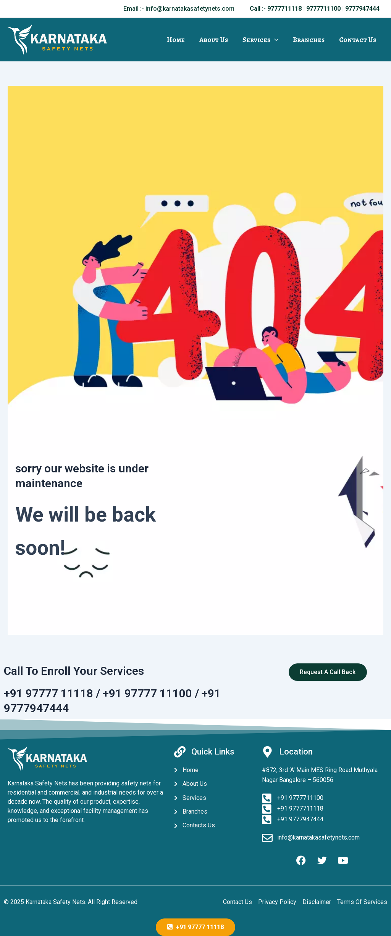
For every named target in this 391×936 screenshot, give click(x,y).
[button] (179, 9)
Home (179, 39)
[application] (276, 39)
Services (262, 39)
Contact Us (357, 39)
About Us (216, 39)
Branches (310, 39)
